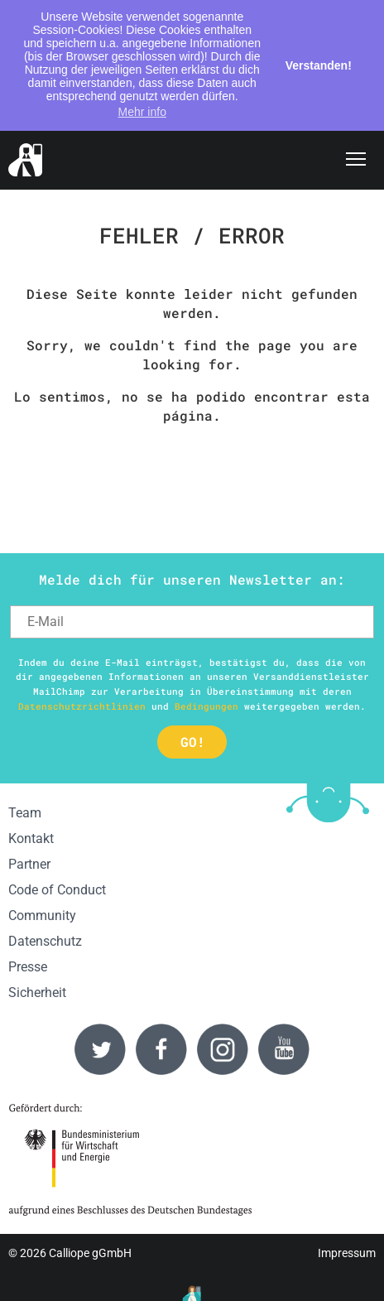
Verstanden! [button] (319, 65)
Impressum (347, 1253)
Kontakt (31, 838)
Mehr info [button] (142, 111)
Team (24, 813)
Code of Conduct (57, 890)
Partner (29, 864)
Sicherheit (37, 992)
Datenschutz (45, 941)
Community (42, 915)
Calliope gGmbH (90, 1253)
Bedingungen (206, 706)
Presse (27, 967)
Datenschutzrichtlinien (82, 706)
